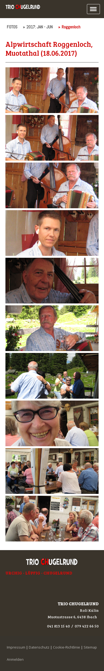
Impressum (16, 647)
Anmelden (15, 659)
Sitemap (90, 647)
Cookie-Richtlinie (66, 647)
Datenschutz (39, 647)
